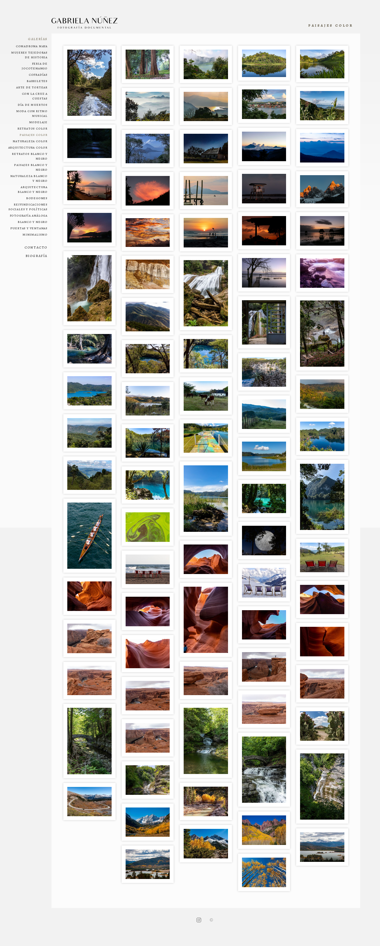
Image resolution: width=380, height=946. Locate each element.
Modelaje (38, 122)
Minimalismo (35, 234)
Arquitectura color (28, 147)
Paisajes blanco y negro (31, 167)
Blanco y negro (33, 221)
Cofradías (38, 74)
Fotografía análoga (29, 215)
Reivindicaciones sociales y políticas (28, 207)
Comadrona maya (32, 46)
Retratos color (32, 128)
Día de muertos (33, 104)
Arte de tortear (32, 87)
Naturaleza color (30, 141)
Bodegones (37, 197)
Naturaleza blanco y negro (29, 178)
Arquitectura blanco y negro (33, 189)
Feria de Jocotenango (35, 66)
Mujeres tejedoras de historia (29, 55)
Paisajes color (34, 134)
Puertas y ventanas (29, 228)
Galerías (38, 39)
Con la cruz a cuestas (35, 96)
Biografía (37, 256)
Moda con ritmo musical (32, 113)
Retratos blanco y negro (30, 156)
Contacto (36, 247)
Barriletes (37, 80)
